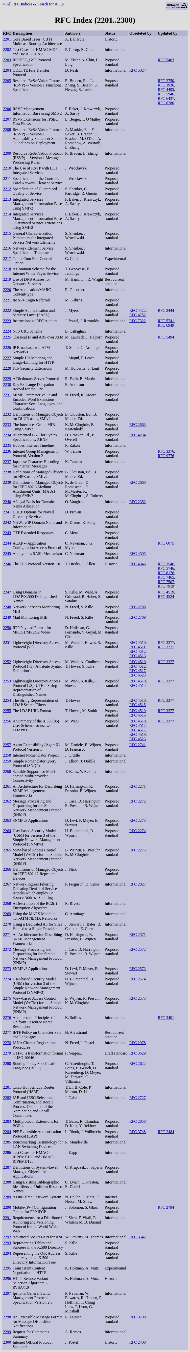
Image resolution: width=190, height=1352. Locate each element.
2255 (7, 711)
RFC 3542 (137, 1237)
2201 (7, 39)
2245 (7, 553)
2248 (7, 607)
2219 (7, 279)
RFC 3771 (166, 647)
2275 (7, 998)
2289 (7, 1197)
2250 (7, 628)
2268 (7, 903)
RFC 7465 (166, 577)
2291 (7, 1218)
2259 (7, 761)
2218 (7, 269)
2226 (7, 347)
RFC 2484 (166, 1132)
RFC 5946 (166, 94)
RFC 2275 (137, 850)
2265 (7, 850)
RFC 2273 (137, 820)
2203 (7, 60)
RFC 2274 (137, 831)
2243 (7, 533)
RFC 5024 (137, 70)
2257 (7, 745)
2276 (7, 1017)
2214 (7, 214)
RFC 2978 (137, 1043)
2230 (7, 384)
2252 (7, 662)
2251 (7, 642)
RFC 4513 (137, 656)
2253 (7, 681)
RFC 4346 (137, 564)
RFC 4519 (166, 592)
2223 (7, 321)
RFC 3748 (137, 1132)
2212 (7, 189)
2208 (7, 129)
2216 (7, 248)
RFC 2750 (166, 81)
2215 (7, 233)
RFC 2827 (137, 884)
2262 (7, 801)
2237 (7, 462)
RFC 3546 (166, 564)
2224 (7, 331)
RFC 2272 (137, 801)
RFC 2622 (137, 1063)
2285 (7, 1142)
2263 (7, 820)
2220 (7, 290)
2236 (7, 451)
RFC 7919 (166, 586)
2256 (7, 721)
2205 (7, 81)
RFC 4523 (137, 675)
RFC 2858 (137, 1121)
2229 (7, 379)
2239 (7, 482)
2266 (7, 869)
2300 (7, 1342)
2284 (7, 1132)
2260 (7, 771)
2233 (7, 424)
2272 (7, 949)
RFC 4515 (137, 705)
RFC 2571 (137, 934)
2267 (7, 884)
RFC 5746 (166, 568)
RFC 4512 (137, 651)
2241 (7, 512)
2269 (7, 914)
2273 (7, 969)
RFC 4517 (137, 671)
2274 (7, 979)
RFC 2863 (137, 424)
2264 (7, 831)
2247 (7, 592)
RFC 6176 (166, 573)
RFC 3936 (166, 85)
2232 (7, 414)
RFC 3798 (137, 1317)
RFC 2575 (137, 998)
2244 (7, 543)
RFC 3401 (166, 1017)
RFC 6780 (166, 103)
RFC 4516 (137, 715)
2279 (7, 1053)
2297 (7, 1293)
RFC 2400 (137, 1342)
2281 (7, 1087)
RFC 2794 (166, 1207)
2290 (7, 1207)
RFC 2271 (137, 786)
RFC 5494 (166, 337)
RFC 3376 (166, 451)
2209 (7, 153)
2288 (7, 1182)
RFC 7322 (137, 321)
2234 (7, 435)
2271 (7, 934)
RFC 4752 (137, 315)
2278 (7, 1043)
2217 (7, 258)
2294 (7, 1253)
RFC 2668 (137, 482)
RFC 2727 (137, 1098)
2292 (7, 1237)
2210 (7, 168)
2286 (7, 1152)
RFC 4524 (166, 596)
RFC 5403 (166, 60)
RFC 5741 (166, 321)
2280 (7, 1063)
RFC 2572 (137, 949)
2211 (7, 178)
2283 (7, 1121)
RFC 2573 (137, 969)
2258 (7, 755)
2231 (7, 395)
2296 (7, 1278)
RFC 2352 (137, 502)
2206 (7, 109)
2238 (7, 472)
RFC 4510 (137, 642)
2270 (7, 924)
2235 (7, 445)
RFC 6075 (166, 543)
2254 (7, 700)
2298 (7, 1317)
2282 (7, 1098)
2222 (7, 310)
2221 (7, 300)
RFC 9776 (166, 456)
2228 (7, 368)
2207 (7, 119)
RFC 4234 (137, 435)
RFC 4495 (166, 89)
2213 (7, 199)
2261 (7, 786)
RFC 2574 (137, 979)
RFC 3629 (137, 1053)
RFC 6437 (166, 98)
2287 (7, 1167)
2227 (7, 358)
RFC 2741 (137, 745)
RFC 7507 (166, 582)
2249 (7, 617)
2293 (7, 1243)
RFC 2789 (137, 617)
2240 (7, 502)
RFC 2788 (137, 607)
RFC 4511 (137, 647)
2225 (7, 337)
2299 (7, 1332)
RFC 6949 (166, 325)
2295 (7, 1268)
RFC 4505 (137, 553)
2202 (7, 49)
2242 (7, 522)
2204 (7, 70)
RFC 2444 (166, 310)
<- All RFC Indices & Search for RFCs (33, 4)
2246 (7, 564)
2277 (7, 1032)
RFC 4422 (137, 310)
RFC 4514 (137, 685)
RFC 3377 (166, 642)
